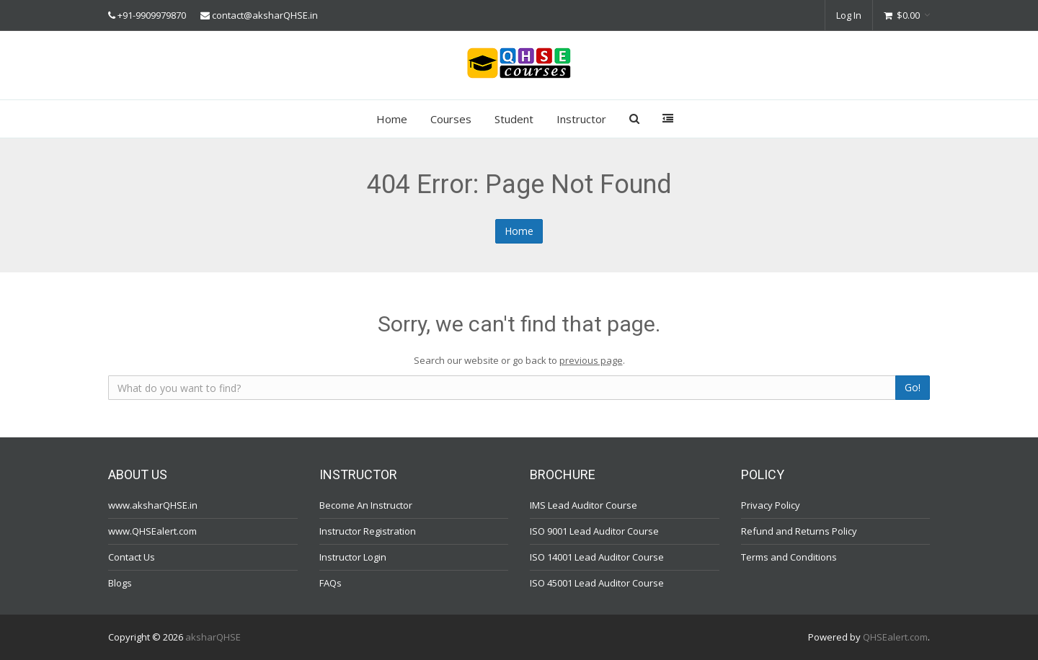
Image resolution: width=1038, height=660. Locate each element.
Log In (848, 15)
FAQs (330, 582)
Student (513, 119)
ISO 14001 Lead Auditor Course (597, 556)
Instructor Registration (367, 531)
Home (391, 119)
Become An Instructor (365, 505)
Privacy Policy (770, 505)
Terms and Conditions (789, 556)
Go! (913, 387)
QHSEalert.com (895, 636)
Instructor (581, 119)
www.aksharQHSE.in (153, 505)
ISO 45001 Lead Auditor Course (597, 582)
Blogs (120, 582)
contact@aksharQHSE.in (265, 15)
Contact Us (131, 556)
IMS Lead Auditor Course (583, 505)
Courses (450, 119)
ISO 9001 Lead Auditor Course (594, 531)
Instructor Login (352, 556)
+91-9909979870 (151, 15)
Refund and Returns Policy (799, 531)
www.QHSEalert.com (152, 531)
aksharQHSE (213, 636)
